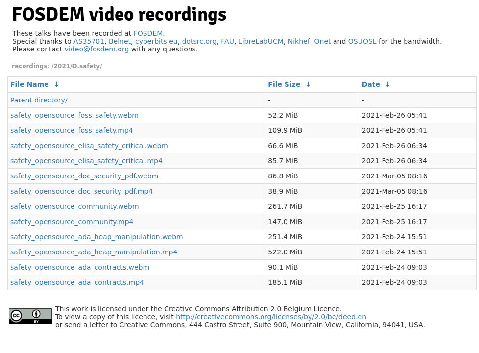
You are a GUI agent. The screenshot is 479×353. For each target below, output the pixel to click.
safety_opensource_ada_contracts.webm (79, 267)
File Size (284, 84)
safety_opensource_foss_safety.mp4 (71, 130)
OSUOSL (362, 41)
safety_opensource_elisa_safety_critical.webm (89, 146)
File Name (29, 84)
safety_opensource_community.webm (74, 206)
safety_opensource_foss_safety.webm (74, 115)
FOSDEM (148, 33)
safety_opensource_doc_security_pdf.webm (84, 176)
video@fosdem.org (97, 49)
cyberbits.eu (156, 41)
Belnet (120, 41)
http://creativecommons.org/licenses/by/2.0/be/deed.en (271, 317)
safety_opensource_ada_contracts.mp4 (77, 282)
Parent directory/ (39, 100)
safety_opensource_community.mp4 (71, 222)
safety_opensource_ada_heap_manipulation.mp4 (94, 252)
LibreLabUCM (261, 41)
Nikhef (299, 41)
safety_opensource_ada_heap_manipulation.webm (96, 237)
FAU (227, 41)
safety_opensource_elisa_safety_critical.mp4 (86, 161)
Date (371, 84)
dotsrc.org (199, 41)
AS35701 (88, 41)
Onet (322, 41)
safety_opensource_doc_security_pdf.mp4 (81, 191)
